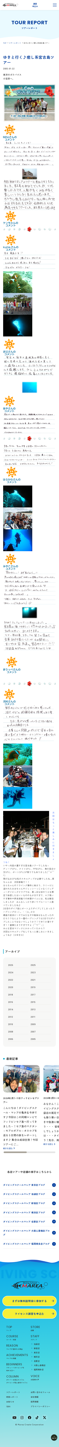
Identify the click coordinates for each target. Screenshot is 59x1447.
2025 (33, 965)
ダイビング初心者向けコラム (17, 1382)
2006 (10, 1038)
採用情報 (35, 1401)
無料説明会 (45, 5)
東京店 (37, 1352)
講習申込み (35, 5)
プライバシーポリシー (40, 1406)
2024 (11, 972)
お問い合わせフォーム (40, 1392)
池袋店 (37, 1344)
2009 (33, 1024)
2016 (10, 1002)
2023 (33, 972)
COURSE (17, 1337)
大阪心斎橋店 (40, 1365)
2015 (33, 1002)
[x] (45, 1417)
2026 (10, 965)
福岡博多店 (39, 1369)
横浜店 (37, 1356)
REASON (17, 1347)
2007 (33, 1031)
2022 (10, 979)
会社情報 (35, 1397)
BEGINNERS (17, 1367)
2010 (10, 1024)
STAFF (42, 1337)
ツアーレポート (15, 43)
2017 (33, 994)
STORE (42, 1328)
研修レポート (12, 1397)
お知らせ (10, 1401)
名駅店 (37, 1361)
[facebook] (29, 1417)
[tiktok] (37, 1417)
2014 (10, 1009)
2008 (10, 1031)
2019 (33, 987)
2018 (10, 994)
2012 (10, 1016)
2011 (33, 1016)
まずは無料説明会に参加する (29, 1301)
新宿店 (37, 1348)
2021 (33, 979)
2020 (10, 987)
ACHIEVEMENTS (17, 1356)
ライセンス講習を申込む (29, 1314)
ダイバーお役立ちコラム (15, 1380)
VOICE (42, 1377)
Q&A (8, 1406)
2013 (33, 1009)
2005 (33, 1038)
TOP (4, 43)
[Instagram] (22, 1417)
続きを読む (8, 1148)
